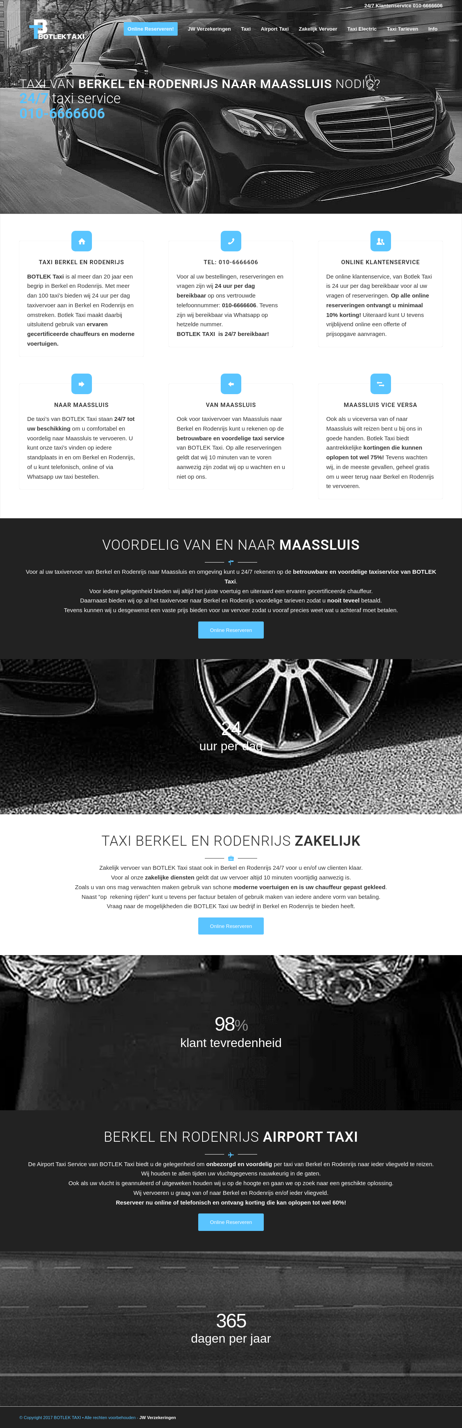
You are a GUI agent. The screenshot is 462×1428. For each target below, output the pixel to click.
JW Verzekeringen (157, 1417)
